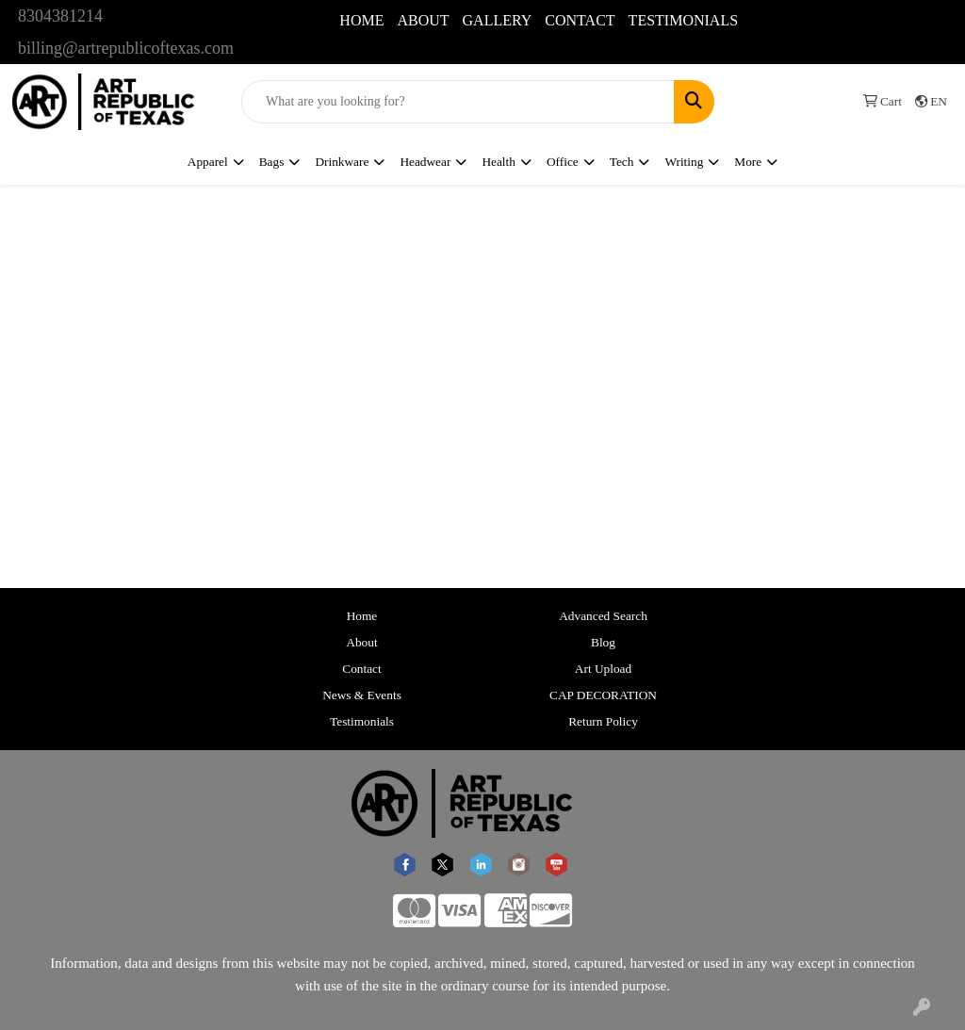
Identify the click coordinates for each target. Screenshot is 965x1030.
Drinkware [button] (341, 162)
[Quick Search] (458, 101)
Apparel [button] (208, 162)
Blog (603, 642)
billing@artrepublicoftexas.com (126, 48)
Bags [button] (272, 162)
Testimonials (362, 721)
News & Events (361, 695)
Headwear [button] (425, 162)
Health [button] (498, 162)
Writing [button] (683, 162)
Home (362, 616)
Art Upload (603, 669)
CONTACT (579, 20)
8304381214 (60, 16)
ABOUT (423, 20)
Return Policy (603, 721)
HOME (361, 20)
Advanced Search (603, 616)
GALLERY (497, 20)
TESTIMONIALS (683, 20)
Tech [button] (622, 162)
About (361, 642)
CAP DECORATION (603, 695)
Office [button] (563, 162)
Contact (361, 669)
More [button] (747, 162)
